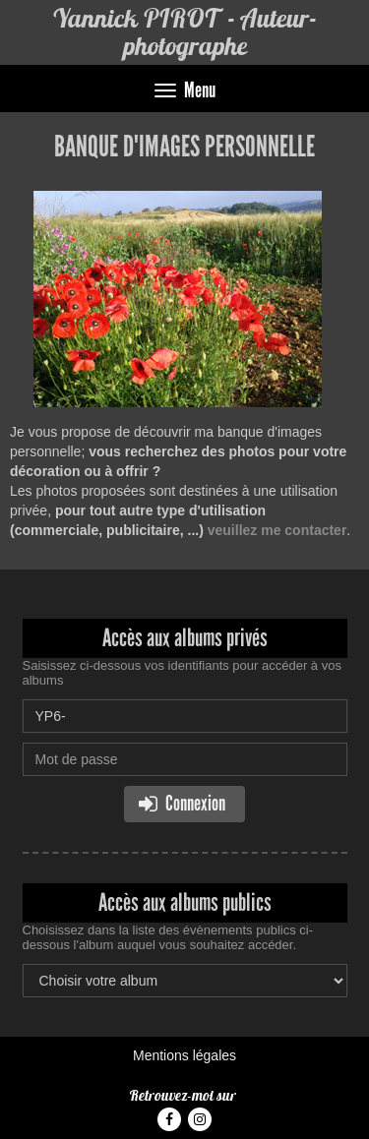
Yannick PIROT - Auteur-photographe (184, 32)
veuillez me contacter (277, 530)
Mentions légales (184, 1055)
